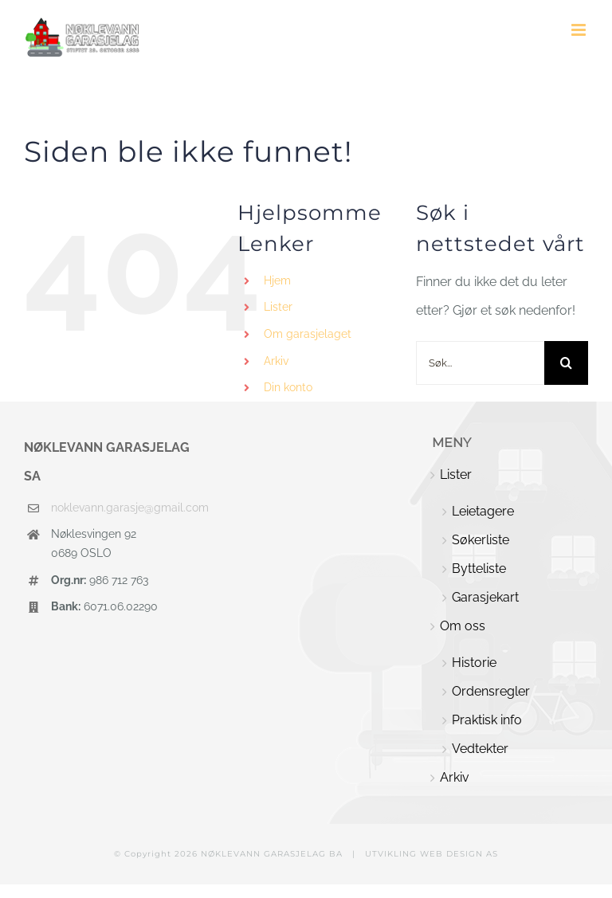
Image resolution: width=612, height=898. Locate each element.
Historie (474, 662)
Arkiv (276, 361)
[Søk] (566, 363)
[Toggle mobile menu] (579, 30)
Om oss (462, 625)
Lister (278, 306)
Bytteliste (479, 568)
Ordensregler (491, 691)
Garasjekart (485, 597)
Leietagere (483, 511)
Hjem (277, 280)
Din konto (288, 387)
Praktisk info (487, 719)
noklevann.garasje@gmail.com (123, 507)
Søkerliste (480, 539)
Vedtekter (480, 748)
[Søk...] (480, 363)
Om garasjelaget (307, 333)
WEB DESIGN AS (459, 854)
